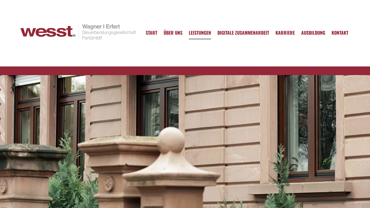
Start (151, 32)
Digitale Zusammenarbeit (243, 32)
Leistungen (200, 32)
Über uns (173, 32)
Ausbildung (313, 32)
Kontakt (340, 32)
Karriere (285, 32)
